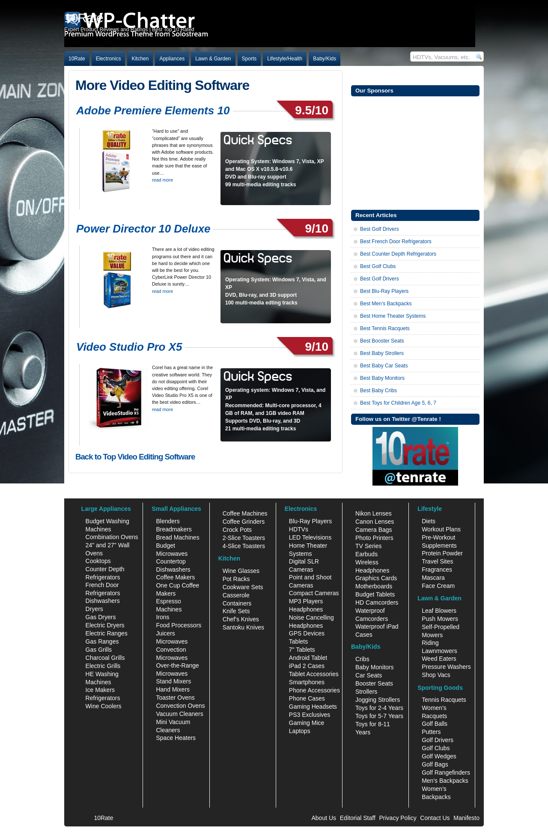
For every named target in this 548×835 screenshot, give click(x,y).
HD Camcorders (376, 602)
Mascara (433, 577)
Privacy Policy (398, 817)
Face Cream (438, 585)
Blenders (167, 521)
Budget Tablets (375, 594)
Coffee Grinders (244, 521)
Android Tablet (308, 657)
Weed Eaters (439, 658)
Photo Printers (374, 537)
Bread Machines (177, 537)
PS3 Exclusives (309, 714)
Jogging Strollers (377, 699)
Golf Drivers (437, 740)
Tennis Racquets (444, 699)
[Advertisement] (415, 152)
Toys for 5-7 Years (379, 716)
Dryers (94, 608)
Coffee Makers (175, 577)
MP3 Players (306, 601)
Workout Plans (441, 529)
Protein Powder (442, 553)
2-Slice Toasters (244, 537)
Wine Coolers (104, 706)
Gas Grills (99, 649)
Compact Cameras (314, 593)
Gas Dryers (101, 617)
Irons (162, 617)
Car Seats (368, 675)
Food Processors (178, 625)
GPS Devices (307, 633)
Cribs (362, 659)
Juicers (165, 633)
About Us (323, 817)
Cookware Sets (243, 587)
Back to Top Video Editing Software (135, 456)
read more (162, 179)
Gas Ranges (102, 641)
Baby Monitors (374, 667)
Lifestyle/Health (284, 59)
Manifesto (466, 817)
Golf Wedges (439, 756)
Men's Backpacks (445, 780)
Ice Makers (100, 689)
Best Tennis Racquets (385, 328)
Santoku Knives (243, 627)
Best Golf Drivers (379, 229)
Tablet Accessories (314, 674)
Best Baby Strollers (382, 353)
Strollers (366, 691)
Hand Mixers (173, 689)
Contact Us (435, 817)
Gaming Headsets (313, 706)
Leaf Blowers (439, 610)
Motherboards (373, 586)
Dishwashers (103, 600)
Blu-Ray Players (310, 521)
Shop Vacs (436, 674)
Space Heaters (176, 737)
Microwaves (172, 641)
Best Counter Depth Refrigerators (398, 254)
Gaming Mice (306, 722)
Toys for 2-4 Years (379, 707)
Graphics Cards (376, 578)
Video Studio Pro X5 (129, 346)
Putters (431, 731)
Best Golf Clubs (378, 266)
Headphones (306, 609)
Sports (249, 59)
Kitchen (140, 59)
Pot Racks (236, 579)
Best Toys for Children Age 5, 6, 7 (398, 403)
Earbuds (366, 554)
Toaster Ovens (175, 697)
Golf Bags (435, 764)
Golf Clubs (436, 748)
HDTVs (298, 529)
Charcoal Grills (105, 657)
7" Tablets (302, 649)
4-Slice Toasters (244, 546)
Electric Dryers (105, 625)
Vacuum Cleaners (179, 713)
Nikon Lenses (373, 513)
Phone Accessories (314, 690)
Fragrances (437, 569)
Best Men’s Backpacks (386, 304)
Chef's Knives (241, 619)
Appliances (172, 59)
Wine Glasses (241, 570)
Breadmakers (173, 529)
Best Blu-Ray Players (384, 291)
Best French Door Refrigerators (396, 242)
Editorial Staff (357, 817)
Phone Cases (307, 698)
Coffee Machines (245, 513)
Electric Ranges (107, 633)
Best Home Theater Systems (393, 316)
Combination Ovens (112, 537)
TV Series (368, 546)
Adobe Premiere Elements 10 (152, 110)
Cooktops (98, 561)
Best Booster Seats (382, 341)
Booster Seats (374, 683)
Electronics (108, 59)
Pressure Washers (446, 666)
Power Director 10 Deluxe (143, 228)
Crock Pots (237, 529)
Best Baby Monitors (382, 378)
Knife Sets (236, 611)
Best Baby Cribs (378, 391)
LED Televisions (310, 537)
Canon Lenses (374, 521)
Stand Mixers (173, 681)
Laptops (299, 731)
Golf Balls (434, 723)
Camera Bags (373, 529)
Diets (428, 521)
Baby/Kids (324, 59)
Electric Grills (103, 665)
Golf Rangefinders (446, 772)
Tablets (298, 641)
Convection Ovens (180, 705)
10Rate (76, 59)
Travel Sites (437, 561)
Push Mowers (440, 618)
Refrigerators (103, 698)
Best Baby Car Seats (384, 366)
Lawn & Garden (213, 59)
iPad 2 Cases (307, 665)
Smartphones (307, 682)
